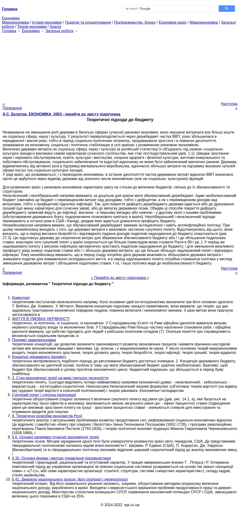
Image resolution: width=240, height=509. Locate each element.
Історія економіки (47, 22)
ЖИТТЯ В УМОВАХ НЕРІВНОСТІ (41, 319)
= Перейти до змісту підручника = (120, 278)
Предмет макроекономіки (34, 340)
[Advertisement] (120, 66)
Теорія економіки (31, 27)
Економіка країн (173, 22)
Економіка (10, 18)
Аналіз (55, 27)
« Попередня (12, 106)
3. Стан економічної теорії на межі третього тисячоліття (60, 378)
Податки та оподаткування (88, 22)
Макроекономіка (204, 22)
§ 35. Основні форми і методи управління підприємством (61, 458)
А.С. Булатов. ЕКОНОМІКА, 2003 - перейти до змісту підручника (61, 114)
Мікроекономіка (15, 22)
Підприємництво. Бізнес (135, 22)
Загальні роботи (59, 31)
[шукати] (169, 9)
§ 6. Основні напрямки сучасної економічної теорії (55, 437)
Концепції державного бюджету (39, 357)
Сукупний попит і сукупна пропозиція (44, 395)
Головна (9, 31)
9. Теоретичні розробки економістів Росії (47, 416)
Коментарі (21, 298)
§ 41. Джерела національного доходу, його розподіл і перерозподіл (70, 479)
